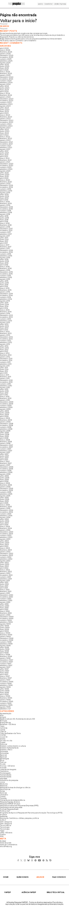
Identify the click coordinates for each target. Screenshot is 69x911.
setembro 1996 (6, 685)
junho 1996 (5, 691)
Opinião (3, 798)
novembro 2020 (6, 166)
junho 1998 (4, 649)
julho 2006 (4, 476)
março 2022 (5, 137)
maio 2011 (4, 371)
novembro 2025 (6, 57)
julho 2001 (4, 583)
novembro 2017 (6, 231)
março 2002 (5, 570)
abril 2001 (4, 588)
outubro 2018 (5, 211)
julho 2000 (4, 604)
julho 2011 (4, 368)
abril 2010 (4, 395)
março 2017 (4, 245)
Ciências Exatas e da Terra (10, 733)
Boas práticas (5, 723)
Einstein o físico (6, 750)
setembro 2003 (6, 537)
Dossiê (2, 742)
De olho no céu (6, 741)
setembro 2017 (6, 234)
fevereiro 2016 (6, 269)
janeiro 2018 (5, 227)
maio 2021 (4, 155)
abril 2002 (4, 568)
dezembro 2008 (6, 424)
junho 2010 (4, 391)
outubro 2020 (5, 167)
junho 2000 (4, 606)
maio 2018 (4, 220)
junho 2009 (4, 413)
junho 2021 (4, 153)
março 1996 (5, 696)
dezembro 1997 (6, 660)
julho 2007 (4, 454)
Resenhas (3, 816)
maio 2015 (4, 285)
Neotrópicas (5, 789)
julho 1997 (4, 669)
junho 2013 (4, 326)
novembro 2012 (6, 339)
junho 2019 (4, 196)
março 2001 (4, 590)
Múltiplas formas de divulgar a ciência (15, 788)
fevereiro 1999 (6, 635)
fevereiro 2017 (5, 247)
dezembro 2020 (6, 164)
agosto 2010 (5, 388)
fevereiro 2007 (6, 463)
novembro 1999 (6, 619)
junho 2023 (4, 110)
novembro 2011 (6, 361)
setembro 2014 (6, 299)
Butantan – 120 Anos (8, 724)
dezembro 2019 (6, 186)
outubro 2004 (5, 514)
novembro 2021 (6, 144)
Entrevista (4, 752)
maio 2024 (4, 90)
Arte (1, 715)
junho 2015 (4, 283)
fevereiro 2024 (6, 95)
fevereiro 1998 (6, 657)
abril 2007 (4, 460)
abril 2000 (4, 610)
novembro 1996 (6, 682)
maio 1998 (4, 651)
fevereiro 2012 (6, 355)
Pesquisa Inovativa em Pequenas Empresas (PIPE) (19, 806)
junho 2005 (4, 500)
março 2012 (5, 353)
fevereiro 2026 (6, 52)
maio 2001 (4, 586)
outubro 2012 (5, 341)
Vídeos (3, 835)
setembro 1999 (6, 622)
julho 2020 (4, 173)
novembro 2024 (6, 79)
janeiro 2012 (5, 357)
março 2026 (5, 50)
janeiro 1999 (5, 637)
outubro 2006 (6, 471)
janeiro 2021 (5, 162)
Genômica (4, 771)
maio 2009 (4, 415)
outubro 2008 (5, 427)
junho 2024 (4, 88)
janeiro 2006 (5, 487)
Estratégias (4, 759)
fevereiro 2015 (6, 290)
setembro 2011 (6, 364)
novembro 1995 (6, 702)
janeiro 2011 (5, 379)
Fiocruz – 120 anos (7, 766)
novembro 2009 (6, 404)
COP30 (3, 735)
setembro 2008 (6, 429)
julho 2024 (4, 86)
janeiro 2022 (5, 140)
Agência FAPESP (29, 892)
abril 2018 (4, 222)
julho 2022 (4, 130)
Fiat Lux (3, 762)
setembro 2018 (6, 213)
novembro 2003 (6, 534)
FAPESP (7, 892)
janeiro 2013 (5, 335)
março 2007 (5, 462)
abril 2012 (4, 352)
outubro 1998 (6, 642)
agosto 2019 (5, 193)
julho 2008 (4, 433)
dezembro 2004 (6, 510)
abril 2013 (4, 330)
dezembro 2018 (6, 207)
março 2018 (5, 223)
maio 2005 (4, 501)
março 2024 (5, 93)
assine (40, 4)
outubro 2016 (5, 254)
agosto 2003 (5, 539)
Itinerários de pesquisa (9, 780)
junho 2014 (4, 305)
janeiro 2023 (5, 119)
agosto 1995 (5, 707)
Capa (2, 726)
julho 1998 (4, 648)
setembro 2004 (6, 516)
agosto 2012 (5, 344)
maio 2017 (4, 241)
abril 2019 (4, 200)
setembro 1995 (6, 705)
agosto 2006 (5, 474)
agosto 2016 (5, 258)
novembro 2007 (6, 447)
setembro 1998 (6, 644)
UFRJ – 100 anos (6, 833)
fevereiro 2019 (6, 204)
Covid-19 (3, 737)
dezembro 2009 (6, 402)
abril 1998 (4, 653)
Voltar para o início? (18, 21)
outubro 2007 (5, 449)
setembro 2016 (6, 256)
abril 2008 (4, 438)
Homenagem (5, 773)
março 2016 (5, 267)
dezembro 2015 (6, 272)
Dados (2, 739)
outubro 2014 (5, 297)
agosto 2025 (5, 63)
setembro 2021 (6, 148)
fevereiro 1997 (6, 678)
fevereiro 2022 (6, 139)
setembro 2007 (6, 451)
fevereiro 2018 (6, 225)
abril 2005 (4, 503)
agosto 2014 (5, 301)
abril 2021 (4, 157)
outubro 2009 (6, 406)
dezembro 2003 (6, 532)
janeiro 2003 (5, 552)
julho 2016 (4, 260)
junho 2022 (4, 131)
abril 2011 (4, 373)
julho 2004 (4, 519)
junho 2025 (4, 66)
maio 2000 (4, 608)
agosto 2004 (5, 518)
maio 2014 (4, 306)
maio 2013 (4, 328)
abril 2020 (4, 178)
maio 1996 (4, 693)
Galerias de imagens (8, 770)
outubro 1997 (5, 664)
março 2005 (5, 505)
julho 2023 (4, 108)
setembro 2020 (6, 169)
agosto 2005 (5, 496)
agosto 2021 (5, 149)
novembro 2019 (6, 187)
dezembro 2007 (6, 445)
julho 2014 (4, 303)
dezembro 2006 (6, 467)
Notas (2, 791)
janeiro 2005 (5, 509)
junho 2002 (4, 564)
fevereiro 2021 (6, 160)
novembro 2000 (6, 597)
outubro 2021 (5, 146)
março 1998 (5, 655)
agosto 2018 (5, 214)
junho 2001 (4, 584)
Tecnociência (5, 826)
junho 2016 (4, 261)
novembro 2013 (6, 317)
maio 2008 (4, 436)
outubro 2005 (5, 492)
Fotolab (3, 768)
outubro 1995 (6, 703)
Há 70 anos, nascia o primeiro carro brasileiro (18, 41)
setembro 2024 (6, 83)
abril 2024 (4, 92)
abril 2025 (4, 70)
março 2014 (5, 310)
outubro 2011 (5, 362)
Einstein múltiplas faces (9, 748)
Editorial (3, 744)
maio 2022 (4, 133)
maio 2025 (4, 68)
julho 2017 (4, 238)
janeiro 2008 (5, 444)
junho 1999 (5, 628)
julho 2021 (4, 151)
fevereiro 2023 (6, 117)
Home (5, 877)
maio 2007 (4, 458)
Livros (2, 782)
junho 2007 (4, 456)
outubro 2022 (6, 124)
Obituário (4, 795)
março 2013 (5, 332)
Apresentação (5, 714)
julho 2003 (4, 541)
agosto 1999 (5, 624)
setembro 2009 (6, 407)
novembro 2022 (6, 122)
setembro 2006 (6, 472)
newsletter (48, 4)
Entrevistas (4, 753)
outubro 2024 (6, 81)
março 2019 (5, 202)
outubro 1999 (6, 620)
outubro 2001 (5, 577)
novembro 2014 (6, 296)
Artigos (3, 717)
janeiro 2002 (5, 574)
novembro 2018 (6, 209)
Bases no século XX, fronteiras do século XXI (17, 719)
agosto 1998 (5, 646)
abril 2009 (4, 417)
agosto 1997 (5, 667)
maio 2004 (4, 523)
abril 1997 (4, 675)
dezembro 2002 (6, 554)
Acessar (3, 841)
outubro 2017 (5, 232)
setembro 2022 (6, 126)
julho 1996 (4, 689)
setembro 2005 (6, 494)
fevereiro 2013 (6, 334)
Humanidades (5, 775)
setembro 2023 (6, 104)
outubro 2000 (5, 599)
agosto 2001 (5, 581)
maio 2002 (4, 566)
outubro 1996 (6, 684)
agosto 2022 (5, 128)
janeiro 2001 (5, 593)
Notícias (3, 793)
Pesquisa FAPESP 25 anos (10, 804)
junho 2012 (4, 348)
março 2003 (5, 548)
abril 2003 (4, 546)
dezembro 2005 (6, 489)
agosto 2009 (5, 409)
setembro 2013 (6, 321)
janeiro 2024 (5, 97)
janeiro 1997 (5, 680)
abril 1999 (4, 631)
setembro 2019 (6, 191)
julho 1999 (4, 626)
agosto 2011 (5, 366)
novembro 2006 (6, 469)
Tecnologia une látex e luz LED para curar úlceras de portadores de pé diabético (32, 35)
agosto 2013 (5, 323)
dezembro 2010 (6, 380)
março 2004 (5, 527)
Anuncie (40, 877)
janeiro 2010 (5, 400)
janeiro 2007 (5, 465)
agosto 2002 (5, 561)
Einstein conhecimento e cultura (13, 746)
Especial (3, 755)
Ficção (3, 764)
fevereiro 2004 (6, 528)
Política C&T (5, 811)
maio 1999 (4, 629)
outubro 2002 (5, 557)
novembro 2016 (6, 252)
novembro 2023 (6, 101)
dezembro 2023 (6, 99)
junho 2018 (4, 218)
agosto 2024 (5, 84)
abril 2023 (4, 113)
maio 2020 (4, 177)
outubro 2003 (5, 536)
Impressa (3, 779)
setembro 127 (5, 709)
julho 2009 (4, 411)
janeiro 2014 (5, 314)
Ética (2, 761)
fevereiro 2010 (5, 398)
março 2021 (5, 158)
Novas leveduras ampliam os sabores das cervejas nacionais (23, 33)
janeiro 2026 (5, 54)
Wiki (2, 836)
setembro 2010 (6, 386)
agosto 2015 (5, 279)
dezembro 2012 (6, 337)
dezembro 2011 (6, 359)
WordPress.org (6, 847)
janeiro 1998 (5, 658)
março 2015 (5, 288)
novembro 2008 (6, 426)
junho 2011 (4, 370)
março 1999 (5, 633)
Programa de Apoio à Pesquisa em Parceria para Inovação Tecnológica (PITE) (31, 813)
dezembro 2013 (6, 315)
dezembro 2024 (6, 77)
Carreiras (3, 728)
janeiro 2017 (5, 249)
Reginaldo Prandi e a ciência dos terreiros (17, 37)
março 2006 (5, 483)
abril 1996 (4, 694)
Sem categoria (6, 822)
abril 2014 (4, 308)
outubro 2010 (5, 384)
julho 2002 (4, 563)
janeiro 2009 (5, 422)
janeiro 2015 (5, 292)
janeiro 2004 (5, 530)
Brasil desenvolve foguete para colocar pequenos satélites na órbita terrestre (31, 39)
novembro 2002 (6, 555)
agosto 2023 (5, 106)
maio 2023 (4, 112)
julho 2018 (4, 216)
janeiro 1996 (5, 700)
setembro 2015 (6, 278)
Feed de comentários (8, 845)
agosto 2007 (5, 453)
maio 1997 (4, 673)
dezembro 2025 (6, 56)
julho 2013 (4, 324)
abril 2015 (4, 287)
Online (2, 797)
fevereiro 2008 (6, 442)
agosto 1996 (5, 687)
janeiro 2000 (5, 615)
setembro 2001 (6, 579)
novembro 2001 (6, 575)
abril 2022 (4, 135)
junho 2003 (4, 543)
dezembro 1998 (6, 638)
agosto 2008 (5, 431)
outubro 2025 (6, 59)
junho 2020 (4, 175)
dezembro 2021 (6, 142)
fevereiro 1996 (6, 698)
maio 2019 (4, 198)
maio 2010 (4, 393)
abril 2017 (4, 243)
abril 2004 (4, 525)
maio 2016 (4, 263)
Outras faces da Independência (12, 800)
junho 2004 (4, 521)
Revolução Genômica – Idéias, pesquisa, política (19, 818)
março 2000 (5, 611)
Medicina (4, 784)
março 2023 (5, 115)
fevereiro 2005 (6, 507)
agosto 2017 (5, 236)
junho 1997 (4, 671)
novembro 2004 (6, 512)
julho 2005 (4, 498)
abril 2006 (4, 481)
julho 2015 (4, 281)
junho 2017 (4, 240)
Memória (3, 786)
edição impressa (60, 4)
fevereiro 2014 (6, 312)
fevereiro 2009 (6, 420)
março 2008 (5, 440)
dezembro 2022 (6, 121)
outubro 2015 (5, 276)
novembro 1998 (6, 640)
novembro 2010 (6, 382)
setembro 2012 (6, 343)
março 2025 (5, 72)
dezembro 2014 (6, 294)
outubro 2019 (5, 189)
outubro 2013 (5, 319)
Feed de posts (5, 843)
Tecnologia (4, 827)
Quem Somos (22, 877)
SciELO (3, 820)
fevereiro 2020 (6, 182)
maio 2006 (4, 480)
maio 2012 (4, 350)
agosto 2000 (5, 602)
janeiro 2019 (5, 205)
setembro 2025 (6, 61)
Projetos (3, 815)
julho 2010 (4, 389)
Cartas (2, 730)
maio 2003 (4, 545)
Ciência (3, 732)
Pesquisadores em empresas (11, 807)
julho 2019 (4, 195)
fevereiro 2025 (6, 74)
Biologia (3, 721)
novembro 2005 (6, 491)
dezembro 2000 (6, 595)
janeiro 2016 (5, 270)
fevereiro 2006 (6, 485)
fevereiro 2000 (6, 613)
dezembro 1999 (7, 617)
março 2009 (5, 418)
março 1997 (5, 676)
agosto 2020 (5, 171)
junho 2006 (4, 478)
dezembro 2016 (6, 250)
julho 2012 (4, 346)
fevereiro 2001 (5, 592)
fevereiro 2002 (6, 572)
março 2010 (4, 397)
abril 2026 (4, 48)
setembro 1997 (6, 666)
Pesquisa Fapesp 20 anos (10, 802)
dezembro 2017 (6, 229)
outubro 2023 (6, 103)
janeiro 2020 (5, 184)
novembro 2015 (6, 274)
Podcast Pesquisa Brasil (9, 809)
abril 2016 (4, 265)
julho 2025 (4, 65)
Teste (2, 831)
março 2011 (4, 375)
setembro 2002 (6, 559)
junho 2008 (4, 435)
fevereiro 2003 (6, 550)
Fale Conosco (59, 877)
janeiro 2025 (5, 75)
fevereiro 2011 (5, 377)
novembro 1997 (6, 662)
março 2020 (5, 180)
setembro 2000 (6, 601)
